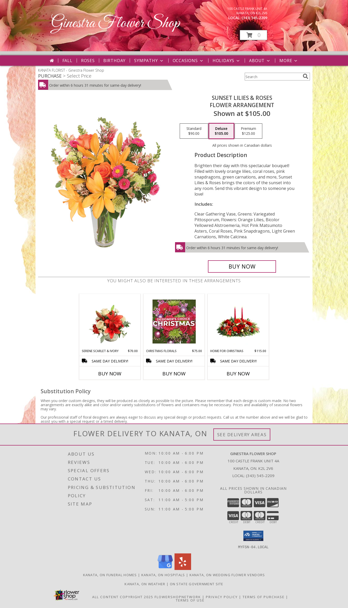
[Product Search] (272, 76)
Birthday (114, 60)
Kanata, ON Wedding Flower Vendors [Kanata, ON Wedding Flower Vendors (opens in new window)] (227, 574)
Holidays (227, 60)
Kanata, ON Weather (145, 583)
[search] (305, 76)
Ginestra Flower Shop (115, 23)
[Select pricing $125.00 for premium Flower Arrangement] (248, 131)
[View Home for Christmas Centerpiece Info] (238, 321)
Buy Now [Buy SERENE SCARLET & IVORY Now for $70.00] (109, 373)
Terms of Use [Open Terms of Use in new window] (190, 600)
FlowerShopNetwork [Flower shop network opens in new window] (178, 596)
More (288, 60)
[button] (253, 35)
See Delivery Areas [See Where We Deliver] (242, 435)
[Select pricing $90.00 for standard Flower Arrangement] (194, 131)
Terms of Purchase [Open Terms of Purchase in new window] (264, 596)
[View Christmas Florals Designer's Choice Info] (174, 321)
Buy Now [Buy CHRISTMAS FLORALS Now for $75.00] (174, 373)
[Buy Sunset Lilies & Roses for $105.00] (242, 266)
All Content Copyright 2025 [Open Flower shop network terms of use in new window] (122, 596)
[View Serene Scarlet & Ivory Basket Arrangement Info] (110, 321)
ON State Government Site (196, 583)
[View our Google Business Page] (165, 568)
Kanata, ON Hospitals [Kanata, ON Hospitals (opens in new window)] (163, 574)
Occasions (188, 60)
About (260, 60)
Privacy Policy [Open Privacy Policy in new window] (222, 596)
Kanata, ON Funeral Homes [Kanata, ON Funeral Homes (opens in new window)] (110, 574)
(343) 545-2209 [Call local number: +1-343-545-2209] (254, 17)
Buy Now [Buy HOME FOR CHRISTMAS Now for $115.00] (238, 373)
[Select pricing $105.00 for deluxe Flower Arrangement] (221, 131)
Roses (88, 60)
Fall (67, 60)
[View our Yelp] (183, 568)
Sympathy (149, 60)
